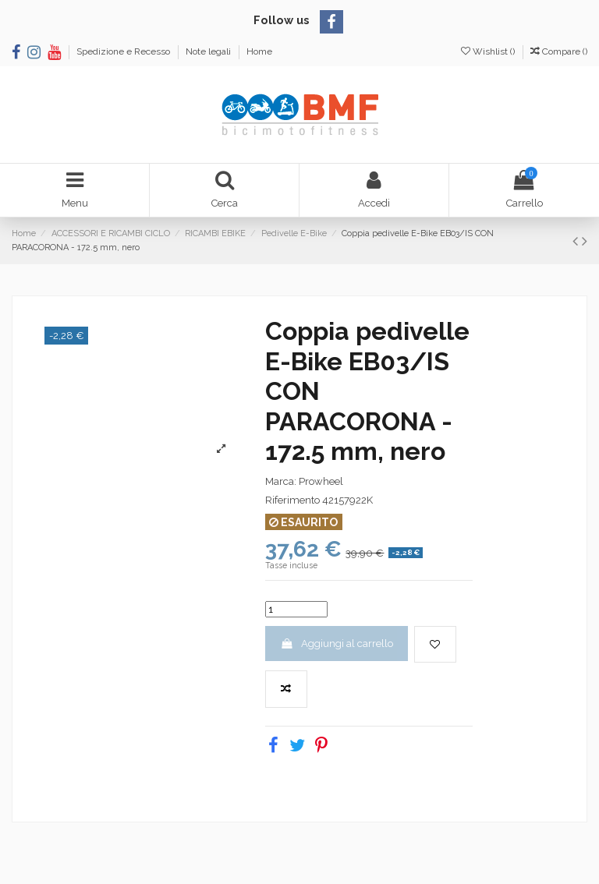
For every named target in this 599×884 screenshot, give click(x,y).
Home (259, 51)
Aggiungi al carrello (336, 643)
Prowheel (321, 481)
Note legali (209, 51)
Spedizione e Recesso (124, 51)
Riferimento (292, 500)
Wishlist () (489, 51)
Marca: (280, 481)
